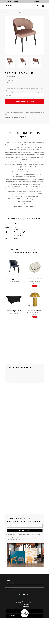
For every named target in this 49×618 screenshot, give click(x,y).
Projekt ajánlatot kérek (24, 101)
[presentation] (3, 62)
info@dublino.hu (26, 606)
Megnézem (12, 380)
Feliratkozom (24, 530)
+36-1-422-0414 (25, 604)
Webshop (37, 1)
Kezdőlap (7, 12)
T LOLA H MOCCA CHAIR (17, 12)
